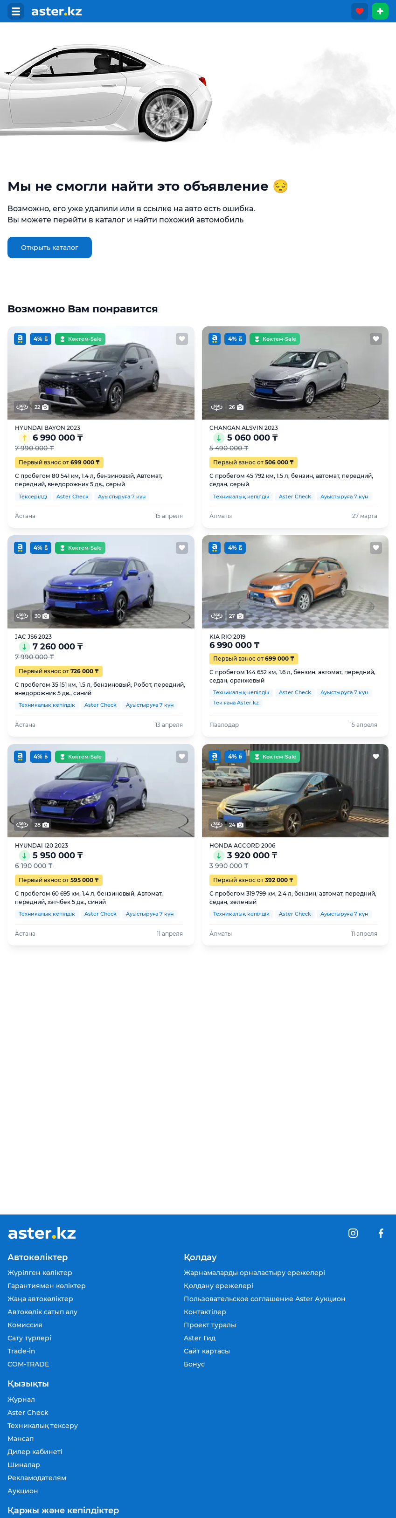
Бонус (194, 1364)
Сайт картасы (207, 1351)
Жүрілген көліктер (39, 1273)
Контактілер (205, 1312)
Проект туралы (210, 1325)
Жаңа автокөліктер (40, 1299)
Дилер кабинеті (35, 1452)
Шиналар (23, 1465)
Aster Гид (199, 1338)
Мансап (20, 1439)
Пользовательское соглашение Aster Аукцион (265, 1299)
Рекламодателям (36, 1478)
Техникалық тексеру (42, 1425)
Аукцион (22, 1491)
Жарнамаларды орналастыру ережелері (254, 1273)
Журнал (21, 1399)
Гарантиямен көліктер (46, 1286)
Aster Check (28, 1412)
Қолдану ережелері (218, 1286)
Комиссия (24, 1325)
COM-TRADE (28, 1364)
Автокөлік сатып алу (42, 1312)
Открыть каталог (49, 247)
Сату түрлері (29, 1338)
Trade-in (21, 1351)
